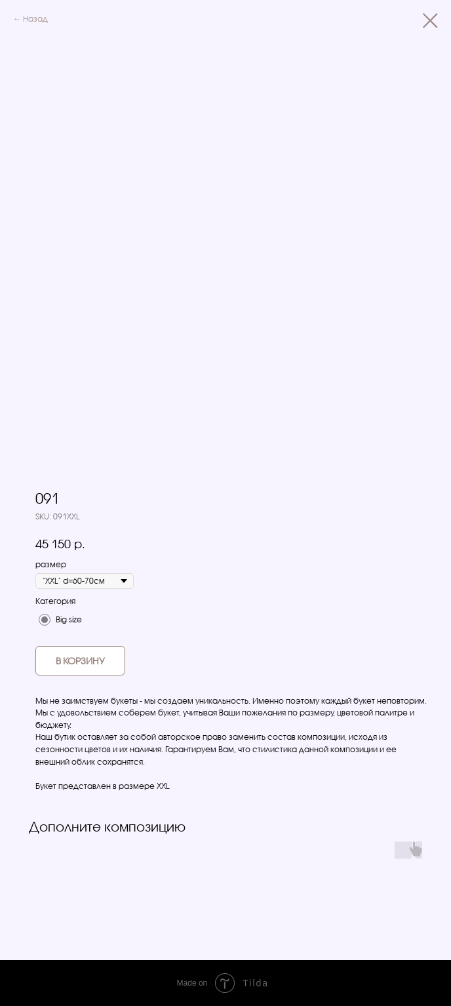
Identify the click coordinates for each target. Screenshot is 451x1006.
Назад (35, 19)
